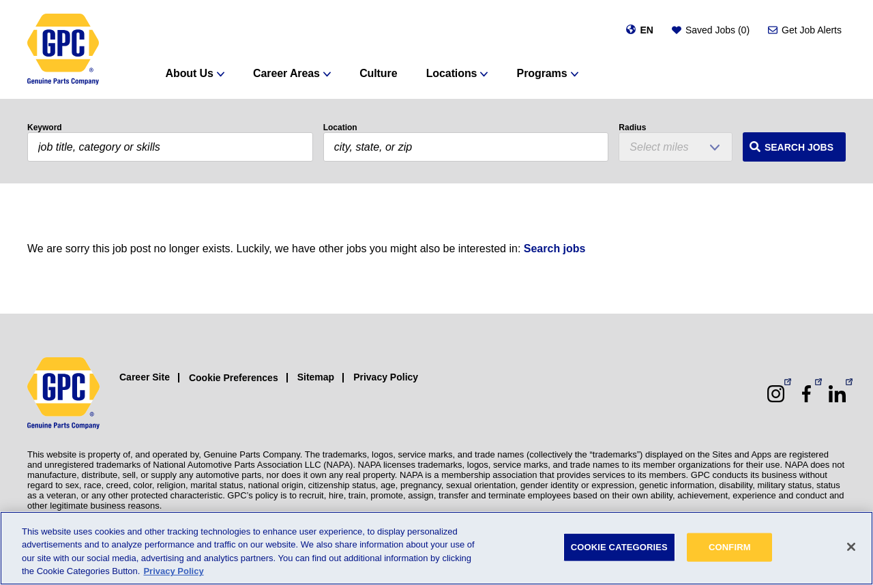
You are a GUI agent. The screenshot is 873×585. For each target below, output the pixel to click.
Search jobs (555, 248)
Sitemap (315, 377)
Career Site (144, 377)
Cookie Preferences (233, 377)
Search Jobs (799, 147)
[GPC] (63, 49)
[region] (436, 548)
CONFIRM (730, 547)
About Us (189, 73)
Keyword (44, 127)
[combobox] (466, 147)
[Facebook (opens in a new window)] (806, 393)
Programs (542, 73)
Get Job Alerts (812, 30)
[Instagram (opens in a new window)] (775, 393)
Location (340, 127)
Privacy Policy (385, 377)
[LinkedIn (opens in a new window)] (837, 393)
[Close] (851, 547)
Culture (378, 73)
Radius (632, 127)
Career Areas (286, 73)
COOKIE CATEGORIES (619, 547)
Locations (451, 73)
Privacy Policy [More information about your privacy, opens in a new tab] (173, 571)
